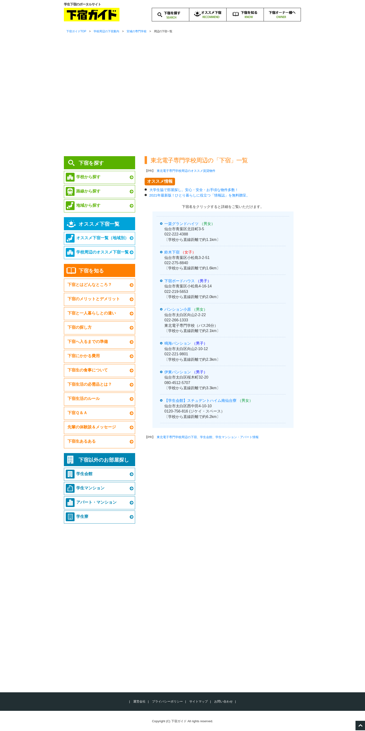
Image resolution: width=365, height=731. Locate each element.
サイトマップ (198, 701)
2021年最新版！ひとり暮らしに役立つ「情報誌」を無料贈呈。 (199, 195)
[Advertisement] (182, 111)
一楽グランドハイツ (181, 224)
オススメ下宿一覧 (99, 224)
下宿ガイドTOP (76, 31)
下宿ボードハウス (179, 281)
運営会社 (139, 701)
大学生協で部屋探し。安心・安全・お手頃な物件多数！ (193, 190)
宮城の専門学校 (137, 31)
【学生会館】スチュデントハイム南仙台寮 (200, 400)
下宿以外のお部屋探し (104, 460)
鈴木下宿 (172, 252)
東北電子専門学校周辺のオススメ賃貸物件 (186, 171)
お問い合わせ (223, 701)
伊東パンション (177, 372)
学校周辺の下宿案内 (106, 31)
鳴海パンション (177, 343)
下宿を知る (91, 270)
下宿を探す (91, 163)
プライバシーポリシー (167, 701)
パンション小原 (177, 309)
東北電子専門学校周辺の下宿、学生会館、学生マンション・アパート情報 (208, 437)
